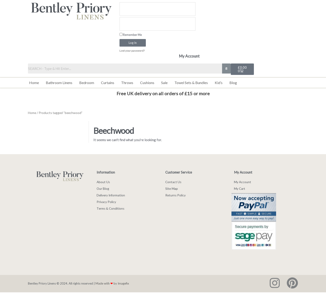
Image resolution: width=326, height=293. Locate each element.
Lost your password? (133, 51)
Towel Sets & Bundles (191, 83)
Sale (164, 83)
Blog (233, 83)
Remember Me (131, 35)
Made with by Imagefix (112, 284)
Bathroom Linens (59, 83)
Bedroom (86, 83)
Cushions (147, 83)
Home (34, 83)
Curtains (107, 83)
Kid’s (219, 83)
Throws (127, 83)
